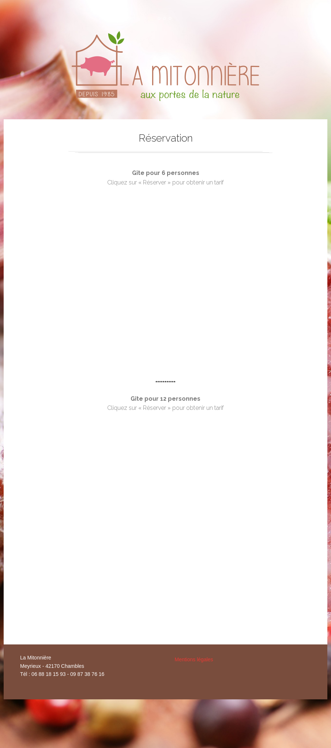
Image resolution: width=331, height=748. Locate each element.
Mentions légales (194, 659)
